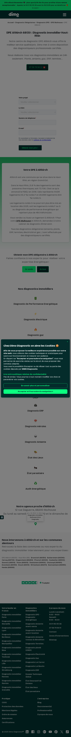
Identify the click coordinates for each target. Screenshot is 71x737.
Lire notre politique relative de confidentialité (24, 374)
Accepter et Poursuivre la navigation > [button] (35, 392)
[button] (67, 342)
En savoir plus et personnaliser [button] (35, 386)
